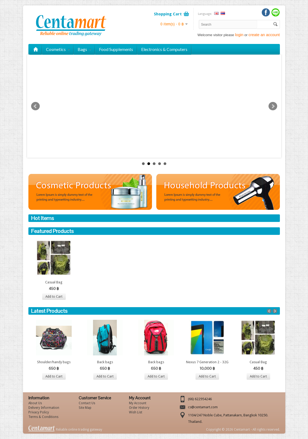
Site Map (85, 408)
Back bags (105, 362)
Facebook (265, 12)
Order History (139, 408)
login (239, 35)
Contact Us (87, 403)
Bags (84, 49)
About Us (35, 403)
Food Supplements (116, 49)
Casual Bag (53, 282)
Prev (35, 106)
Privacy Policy (38, 412)
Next (273, 106)
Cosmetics (57, 49)
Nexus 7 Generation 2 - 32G (207, 362)
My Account (137, 403)
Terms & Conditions (43, 417)
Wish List (135, 412)
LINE (275, 12)
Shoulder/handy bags (54, 362)
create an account (264, 35)
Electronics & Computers (164, 49)
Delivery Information (43, 408)
